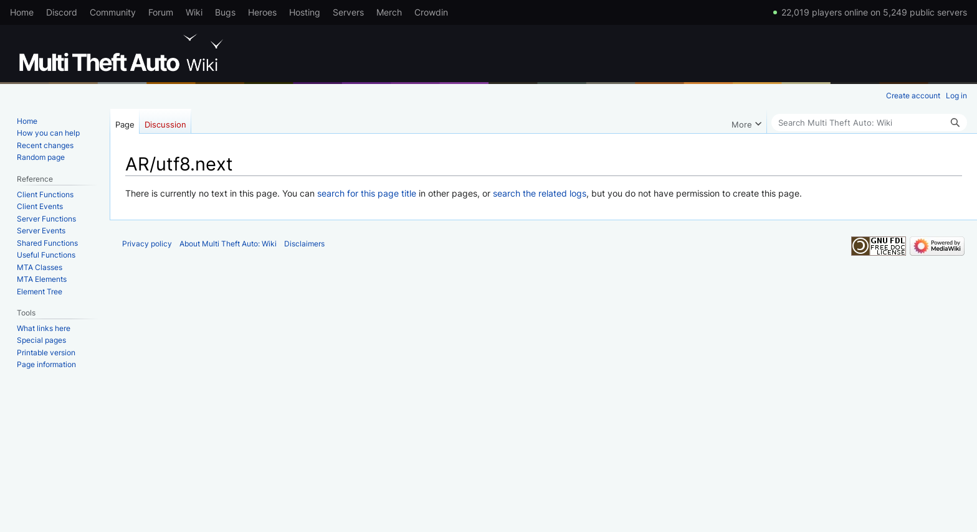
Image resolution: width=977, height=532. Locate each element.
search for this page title (366, 193)
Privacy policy (147, 243)
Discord (61, 12)
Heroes (262, 12)
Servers (348, 12)
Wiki (194, 12)
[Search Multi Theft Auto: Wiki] (869, 122)
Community (113, 12)
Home (22, 12)
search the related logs (539, 193)
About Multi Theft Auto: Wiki (228, 243)
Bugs (225, 12)
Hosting (304, 12)
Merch (389, 12)
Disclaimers (304, 243)
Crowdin (431, 12)
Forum (160, 12)
